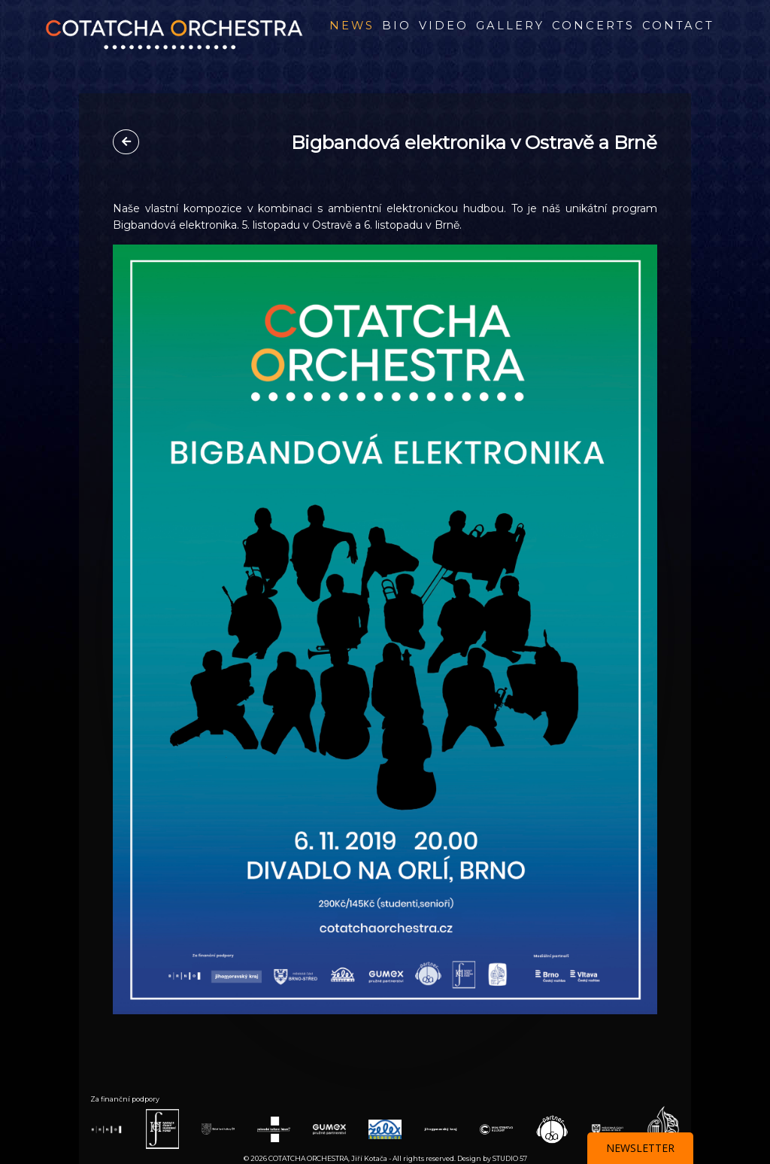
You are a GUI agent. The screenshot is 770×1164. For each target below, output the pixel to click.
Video (443, 25)
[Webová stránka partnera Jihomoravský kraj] (440, 1129)
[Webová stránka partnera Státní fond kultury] (218, 1128)
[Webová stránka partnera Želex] (385, 1128)
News (351, 25)
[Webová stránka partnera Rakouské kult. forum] (273, 1128)
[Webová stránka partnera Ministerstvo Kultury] (496, 1128)
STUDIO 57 (510, 1158)
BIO (396, 25)
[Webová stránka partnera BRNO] (106, 1129)
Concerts (593, 25)
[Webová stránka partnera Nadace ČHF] (162, 1128)
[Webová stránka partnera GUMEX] (329, 1128)
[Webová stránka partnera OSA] (551, 1128)
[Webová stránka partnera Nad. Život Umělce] (663, 1128)
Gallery (510, 25)
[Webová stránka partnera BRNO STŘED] (607, 1128)
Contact (678, 25)
